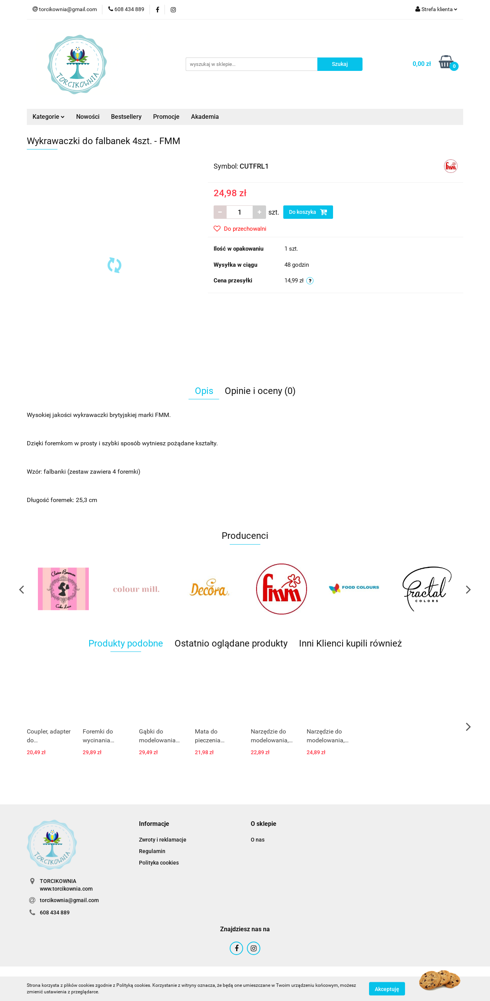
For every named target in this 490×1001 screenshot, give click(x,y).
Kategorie (49, 116)
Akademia (205, 116)
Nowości (88, 116)
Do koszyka (308, 212)
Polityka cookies (159, 863)
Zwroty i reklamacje (162, 840)
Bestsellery (126, 116)
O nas (258, 840)
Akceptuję (387, 989)
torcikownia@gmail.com (69, 900)
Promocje (166, 116)
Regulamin (152, 851)
